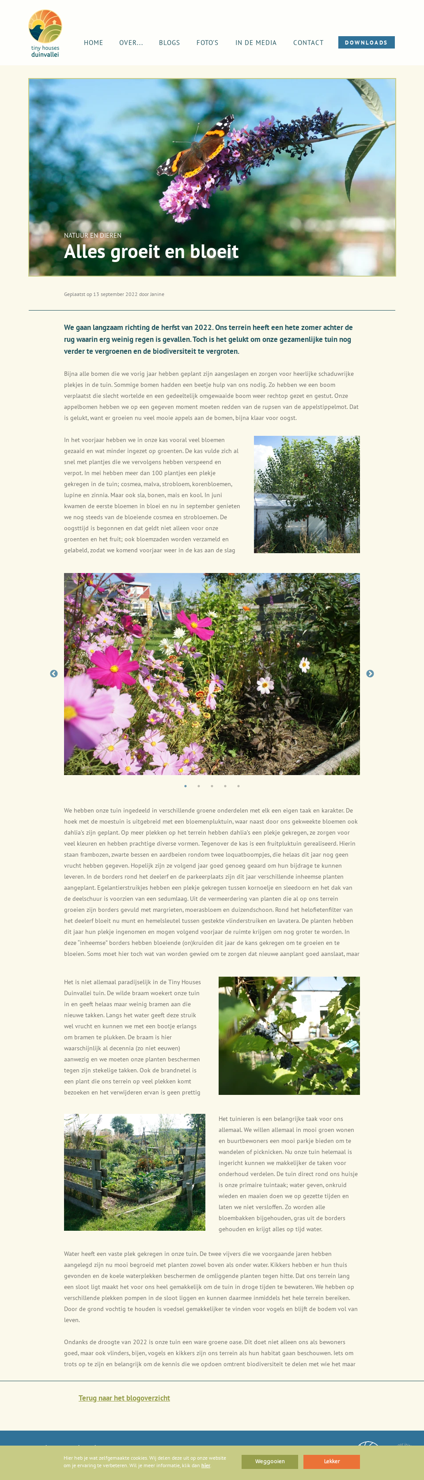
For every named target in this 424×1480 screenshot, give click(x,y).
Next (370, 674)
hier (205, 1465)
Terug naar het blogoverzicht (124, 1398)
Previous (53, 674)
